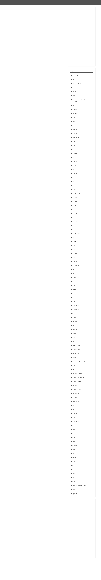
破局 (73, 434)
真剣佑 (74, 430)
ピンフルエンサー (12, 2)
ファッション (76, 218)
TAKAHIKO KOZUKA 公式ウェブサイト (25, 192)
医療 (73, 282)
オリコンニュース (19, 155)
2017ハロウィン (77, 76)
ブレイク (74, 230)
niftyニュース (18, 479)
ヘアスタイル (76, 234)
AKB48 (74, 88)
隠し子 (74, 478)
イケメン (74, 142)
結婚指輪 (74, 446)
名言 (73, 286)
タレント (74, 186)
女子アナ (74, 302)
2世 (73, 80)
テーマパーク (76, 194)
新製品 (74, 338)
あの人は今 (75, 110)
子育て (74, 318)
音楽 (73, 490)
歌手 (73, 370)
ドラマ (74, 206)
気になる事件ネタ (77, 382)
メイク (74, 242)
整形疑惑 (74, 334)
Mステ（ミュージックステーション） (80, 101)
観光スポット (76, 458)
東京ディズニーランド (78, 362)
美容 (73, 450)
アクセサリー (76, 134)
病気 (73, 426)
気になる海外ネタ (77, 394)
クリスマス (75, 154)
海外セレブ (75, 402)
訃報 (73, 466)
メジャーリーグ (76, 246)
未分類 (10, 10)
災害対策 (74, 414)
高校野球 (74, 494)
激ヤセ (74, 410)
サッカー (74, 166)
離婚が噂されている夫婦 (79, 486)
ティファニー (76, 190)
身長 (73, 470)
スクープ (74, 174)
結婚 (73, 442)
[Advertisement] (81, 37)
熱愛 (73, 418)
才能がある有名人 (77, 330)
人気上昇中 (75, 266)
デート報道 (75, 198)
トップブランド (76, 202)
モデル (74, 250)
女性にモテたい (76, 306)
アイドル (74, 130)
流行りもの (75, 398)
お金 (73, 122)
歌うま (74, 366)
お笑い (74, 118)
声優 (73, 294)
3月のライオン (76, 84)
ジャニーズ (75, 170)
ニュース (74, 214)
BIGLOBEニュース (19, 369)
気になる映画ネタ (77, 386)
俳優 (73, 270)
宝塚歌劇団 (75, 322)
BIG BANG (75, 92)
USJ (73, 106)
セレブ (74, 182)
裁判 (73, 454)
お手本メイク (76, 114)
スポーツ (74, 178)
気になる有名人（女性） (79, 390)
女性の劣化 (75, 310)
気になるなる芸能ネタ (78, 374)
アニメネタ (75, 138)
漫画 (73, 406)
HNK (73, 96)
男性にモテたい (76, 422)
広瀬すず (74, 326)
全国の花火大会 (76, 278)
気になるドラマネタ (78, 378)
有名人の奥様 (76, 350)
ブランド (74, 226)
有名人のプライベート (78, 346)
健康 (73, 274)
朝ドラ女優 (75, 354)
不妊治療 (74, 262)
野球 (73, 474)
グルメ (74, 158)
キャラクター (76, 150)
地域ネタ (74, 290)
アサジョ (17, 394)
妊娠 (73, 314)
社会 (73, 438)
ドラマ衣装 (75, 210)
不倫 (73, 258)
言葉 (73, 462)
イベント (74, 146)
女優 (73, 298)
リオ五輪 (74, 254)
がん (73, 126)
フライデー (75, 222)
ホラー (74, 238)
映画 (73, 342)
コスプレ (74, 162)
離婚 (73, 482)
